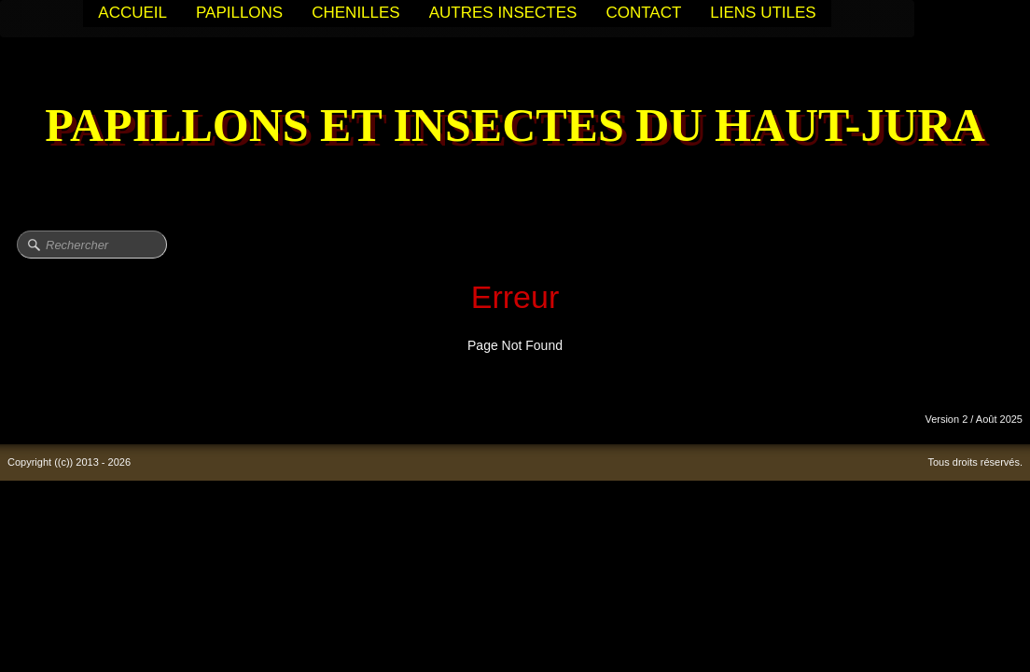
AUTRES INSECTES (503, 12)
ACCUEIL (132, 12)
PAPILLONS (239, 12)
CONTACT (643, 12)
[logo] (515, 127)
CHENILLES (355, 12)
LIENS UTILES (762, 12)
